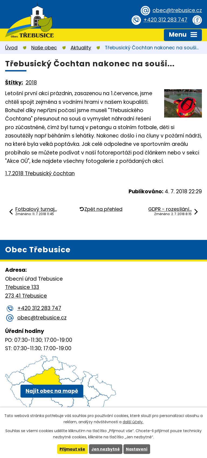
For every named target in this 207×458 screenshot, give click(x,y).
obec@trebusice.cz (177, 10)
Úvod (11, 47)
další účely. (133, 422)
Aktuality (81, 47)
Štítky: (14, 82)
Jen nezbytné (105, 449)
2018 (31, 82)
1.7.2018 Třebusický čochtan (40, 173)
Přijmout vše (72, 449)
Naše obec (44, 47)
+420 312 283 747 (165, 19)
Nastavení (136, 449)
